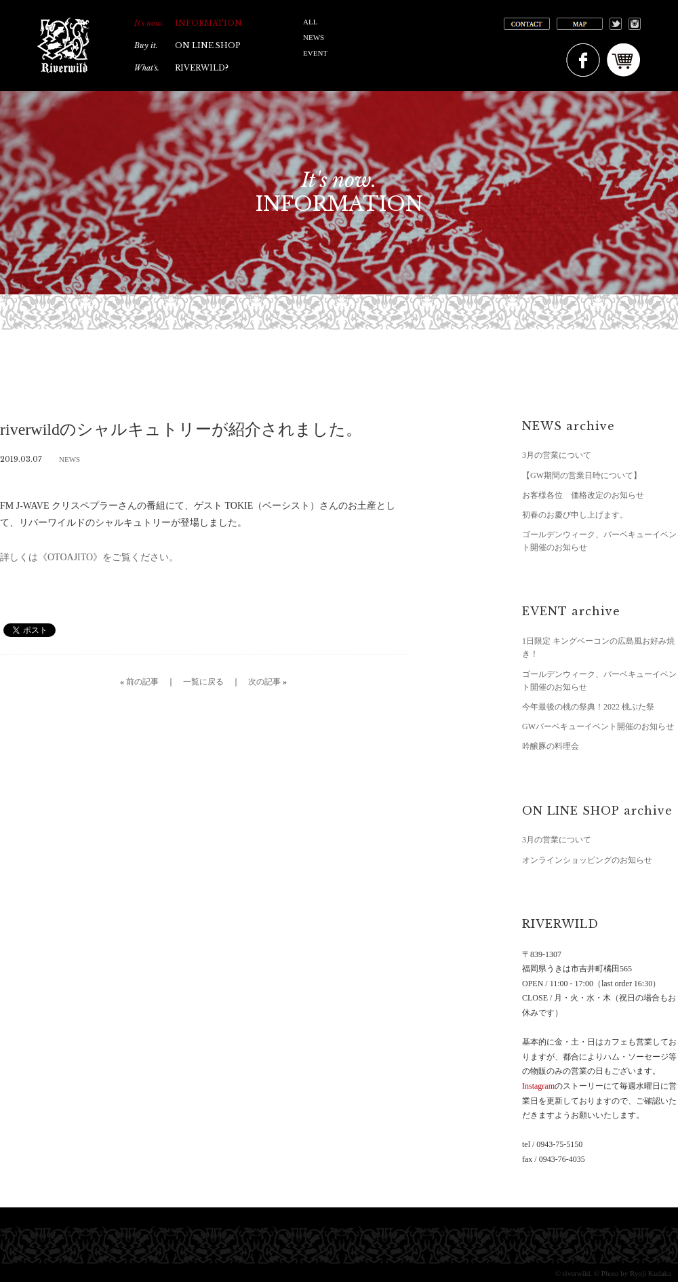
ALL (310, 22)
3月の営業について (556, 455)
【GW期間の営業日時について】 (581, 475)
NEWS (313, 37)
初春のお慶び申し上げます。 (575, 515)
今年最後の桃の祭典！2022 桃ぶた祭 (588, 707)
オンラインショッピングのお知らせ (587, 860)
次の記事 (264, 681)
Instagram (538, 1086)
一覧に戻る (203, 681)
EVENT (315, 53)
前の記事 (142, 681)
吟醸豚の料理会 (550, 746)
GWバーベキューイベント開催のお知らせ (598, 726)
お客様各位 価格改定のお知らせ (583, 495)
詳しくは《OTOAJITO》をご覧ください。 (89, 557)
